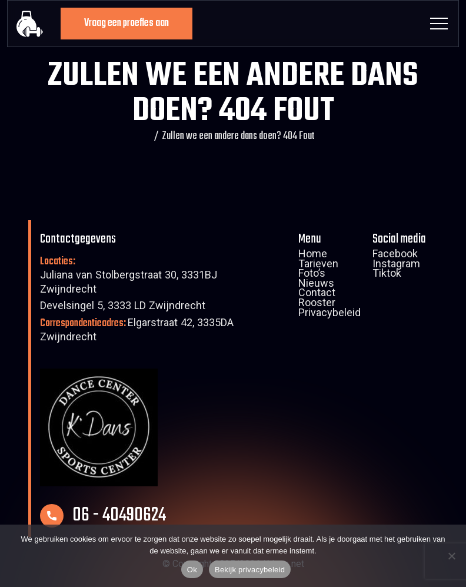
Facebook (395, 255)
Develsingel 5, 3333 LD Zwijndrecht (122, 307)
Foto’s (311, 275)
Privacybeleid (329, 314)
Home (312, 255)
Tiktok (386, 275)
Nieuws (316, 285)
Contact (316, 294)
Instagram (396, 265)
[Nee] (451, 556)
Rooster (316, 304)
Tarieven (318, 265)
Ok (192, 569)
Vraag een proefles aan (126, 23)
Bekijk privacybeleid (250, 569)
